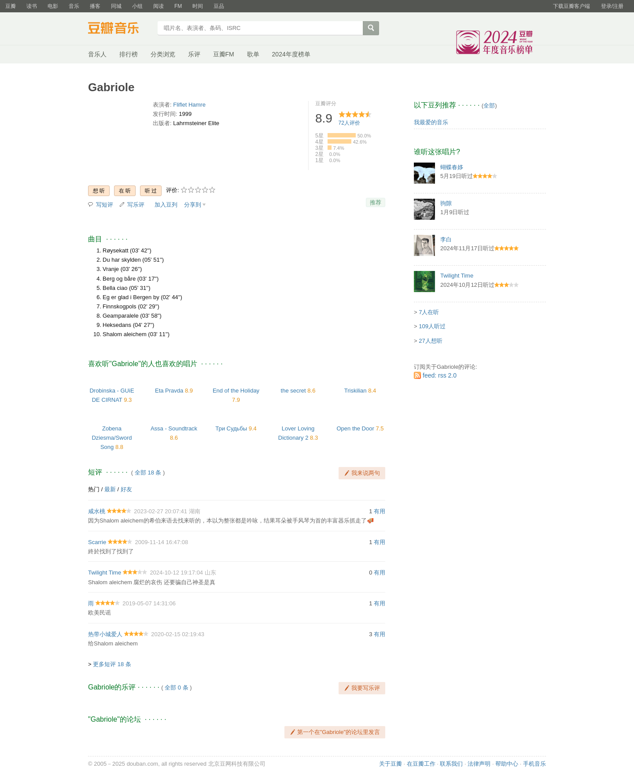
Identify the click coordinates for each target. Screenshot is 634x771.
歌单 (253, 54)
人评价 (349, 123)
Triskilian (355, 390)
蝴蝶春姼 (451, 167)
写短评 (104, 204)
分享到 (192, 204)
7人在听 (429, 312)
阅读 (158, 6)
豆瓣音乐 (120, 29)
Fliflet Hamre (189, 104)
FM (178, 6)
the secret (293, 390)
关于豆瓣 (390, 763)
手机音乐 (534, 763)
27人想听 (430, 340)
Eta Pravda (169, 390)
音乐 (74, 6)
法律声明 (479, 763)
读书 (31, 6)
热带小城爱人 (105, 634)
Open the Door (355, 428)
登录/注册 (612, 6)
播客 (95, 6)
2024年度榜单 (291, 54)
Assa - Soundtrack (174, 428)
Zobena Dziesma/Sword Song (112, 437)
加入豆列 (166, 204)
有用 (379, 511)
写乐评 (135, 204)
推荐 (375, 202)
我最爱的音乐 (431, 122)
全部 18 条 (148, 472)
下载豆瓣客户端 (571, 6)
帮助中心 (506, 763)
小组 (137, 6)
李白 (446, 239)
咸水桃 (96, 511)
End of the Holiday (236, 390)
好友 (126, 489)
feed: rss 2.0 (440, 375)
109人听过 (432, 326)
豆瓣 (10, 6)
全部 (489, 105)
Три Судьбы (231, 428)
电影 (53, 6)
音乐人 (97, 54)
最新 (110, 489)
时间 (197, 6)
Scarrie (97, 542)
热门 (94, 489)
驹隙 (446, 203)
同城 (116, 6)
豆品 (219, 6)
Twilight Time (104, 572)
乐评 (194, 54)
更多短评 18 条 (112, 664)
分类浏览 (163, 54)
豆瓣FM (223, 54)
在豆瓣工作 (421, 763)
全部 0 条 (176, 687)
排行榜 (128, 54)
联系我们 (451, 763)
